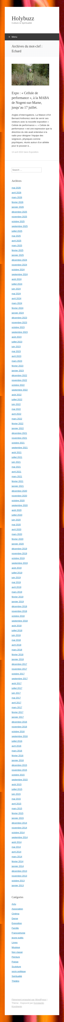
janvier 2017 (18, 717)
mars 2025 (17, 245)
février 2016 (17, 755)
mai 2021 (16, 467)
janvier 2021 (18, 486)
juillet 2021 (17, 457)
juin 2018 (16, 635)
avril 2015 (16, 803)
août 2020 (17, 510)
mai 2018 (16, 640)
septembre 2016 (20, 736)
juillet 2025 (17, 231)
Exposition (33, 152)
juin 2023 (16, 346)
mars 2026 (17, 197)
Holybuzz (23, 18)
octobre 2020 (18, 500)
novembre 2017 (19, 669)
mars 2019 (17, 592)
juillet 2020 (17, 515)
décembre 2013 (19, 871)
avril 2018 (16, 645)
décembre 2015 (19, 765)
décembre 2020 (19, 491)
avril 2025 (16, 240)
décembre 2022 (19, 375)
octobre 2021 (18, 442)
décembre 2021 (19, 433)
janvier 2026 (18, 207)
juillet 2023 (17, 341)
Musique (16, 947)
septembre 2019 (20, 563)
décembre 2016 (19, 722)
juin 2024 (16, 289)
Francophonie (18, 933)
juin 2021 (16, 462)
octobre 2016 (18, 731)
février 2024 (17, 308)
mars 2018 (17, 649)
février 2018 (17, 654)
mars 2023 (17, 361)
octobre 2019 (18, 558)
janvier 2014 (18, 866)
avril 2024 (16, 298)
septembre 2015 (20, 779)
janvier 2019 (18, 601)
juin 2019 (16, 577)
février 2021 (17, 481)
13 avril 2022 (17, 152)
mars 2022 (17, 418)
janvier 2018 (18, 659)
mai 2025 (16, 236)
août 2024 (17, 279)
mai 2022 (16, 409)
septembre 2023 (20, 332)
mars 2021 (17, 476)
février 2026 (17, 202)
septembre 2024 (20, 274)
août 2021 (17, 452)
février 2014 (17, 861)
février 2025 (17, 250)
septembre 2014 (20, 837)
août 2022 (17, 394)
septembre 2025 (20, 226)
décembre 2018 (19, 606)
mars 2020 (17, 534)
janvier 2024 (18, 313)
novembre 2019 (19, 553)
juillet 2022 (17, 399)
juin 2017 (16, 693)
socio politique (19, 971)
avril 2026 (16, 192)
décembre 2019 (19, 548)
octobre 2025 (18, 221)
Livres (15, 942)
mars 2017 (17, 707)
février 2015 (17, 813)
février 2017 (17, 712)
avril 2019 (16, 587)
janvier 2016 (18, 760)
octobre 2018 (18, 616)
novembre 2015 (19, 770)
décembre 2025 (19, 212)
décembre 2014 (19, 823)
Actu (14, 904)
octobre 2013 (18, 880)
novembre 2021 (19, 438)
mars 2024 (17, 303)
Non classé (17, 952)
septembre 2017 (20, 678)
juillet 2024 (17, 284)
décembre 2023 (19, 317)
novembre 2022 (19, 380)
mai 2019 (16, 582)
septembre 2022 (20, 390)
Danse (15, 918)
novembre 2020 (19, 495)
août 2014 (17, 842)
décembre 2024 (19, 260)
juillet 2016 (17, 741)
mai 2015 (16, 799)
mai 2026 (16, 187)
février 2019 (17, 596)
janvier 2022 (18, 428)
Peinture (16, 957)
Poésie (15, 961)
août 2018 (17, 625)
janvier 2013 (18, 885)
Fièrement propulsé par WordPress (29, 999)
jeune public (17, 937)
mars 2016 (17, 750)
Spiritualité (17, 976)
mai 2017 (16, 698)
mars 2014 (17, 856)
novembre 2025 (19, 216)
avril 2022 (16, 414)
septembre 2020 (20, 505)
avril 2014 (16, 851)
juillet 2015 (17, 789)
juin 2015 (16, 794)
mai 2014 (16, 847)
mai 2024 (16, 293)
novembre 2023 (19, 322)
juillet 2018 (17, 630)
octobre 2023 (18, 327)
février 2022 (17, 423)
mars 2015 (17, 808)
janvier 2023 (18, 370)
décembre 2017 (19, 664)
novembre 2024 (19, 264)
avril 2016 (16, 746)
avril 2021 (16, 471)
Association (17, 909)
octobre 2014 (18, 832)
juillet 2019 (17, 572)
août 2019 (17, 568)
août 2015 (17, 784)
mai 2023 (16, 351)
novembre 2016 (19, 726)
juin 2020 (16, 519)
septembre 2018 (20, 621)
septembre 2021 (20, 447)
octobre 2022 (18, 385)
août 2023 (17, 337)
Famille (15, 928)
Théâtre (15, 981)
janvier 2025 (18, 255)
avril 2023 (16, 356)
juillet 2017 (17, 688)
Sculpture (16, 966)
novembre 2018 (19, 611)
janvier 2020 (18, 544)
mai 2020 (16, 524)
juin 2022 (16, 404)
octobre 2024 (18, 269)
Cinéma (15, 913)
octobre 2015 (18, 775)
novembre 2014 (19, 827)
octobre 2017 (18, 673)
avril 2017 (16, 702)
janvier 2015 (18, 818)
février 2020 (17, 539)
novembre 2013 (19, 876)
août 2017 (17, 683)
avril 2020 (16, 529)
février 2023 (17, 365)
